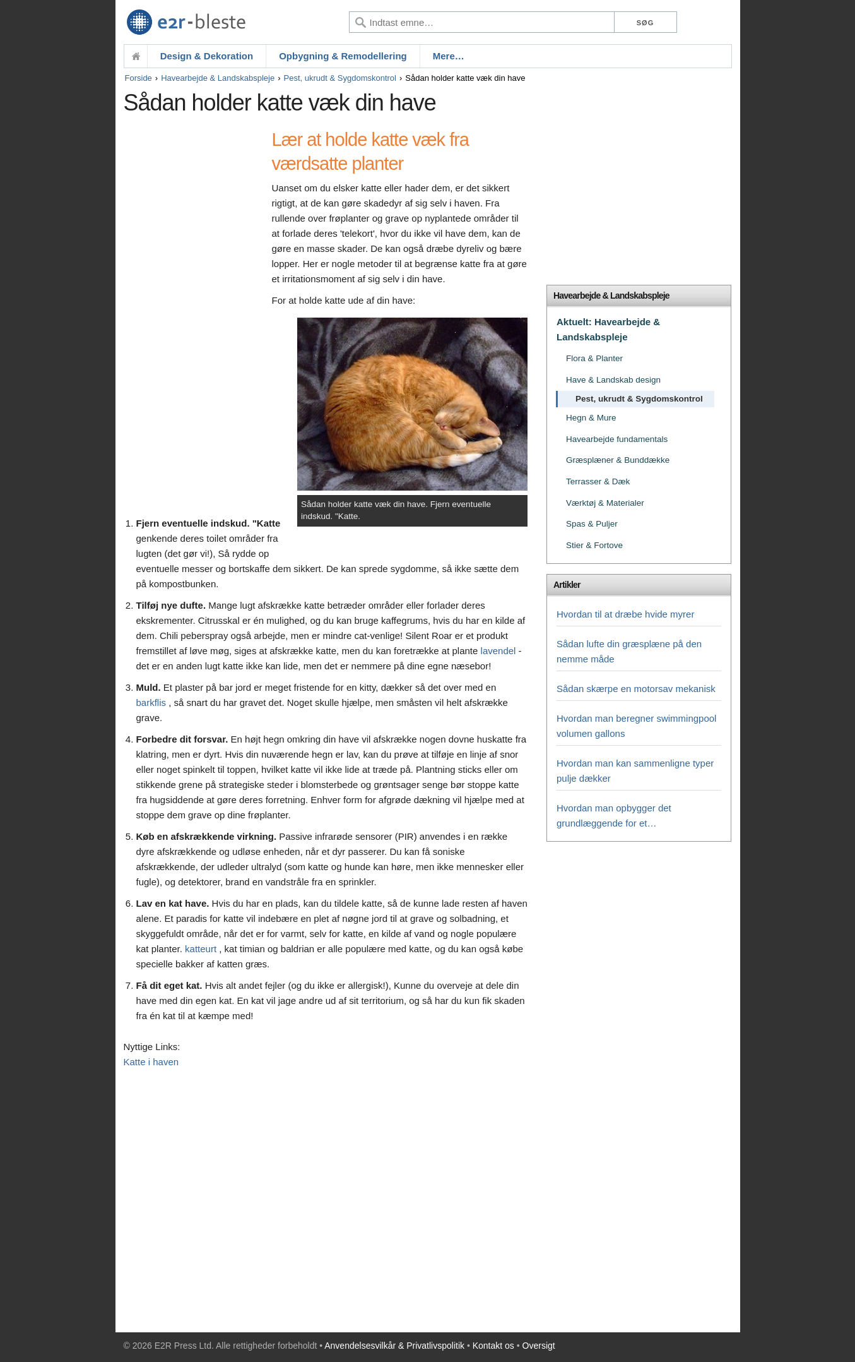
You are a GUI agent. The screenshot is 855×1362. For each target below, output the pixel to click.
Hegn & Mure (591, 417)
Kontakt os (493, 1346)
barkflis (151, 702)
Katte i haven (151, 1061)
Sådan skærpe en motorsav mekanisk (636, 688)
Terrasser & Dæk (598, 481)
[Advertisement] (195, 320)
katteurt (200, 948)
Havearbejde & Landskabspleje (217, 78)
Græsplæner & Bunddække (617, 460)
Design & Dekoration (207, 56)
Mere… (448, 56)
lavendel (498, 650)
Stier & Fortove (594, 545)
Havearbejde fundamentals (617, 439)
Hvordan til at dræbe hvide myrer (625, 614)
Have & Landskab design (613, 380)
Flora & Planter (594, 358)
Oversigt (538, 1346)
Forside (138, 78)
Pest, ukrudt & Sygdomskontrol (340, 78)
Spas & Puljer (592, 524)
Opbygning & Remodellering (343, 56)
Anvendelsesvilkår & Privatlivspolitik (394, 1346)
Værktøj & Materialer (605, 503)
